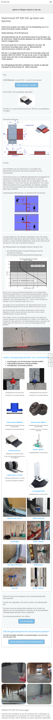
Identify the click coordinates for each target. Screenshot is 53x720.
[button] (50, 2)
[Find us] (50, 364)
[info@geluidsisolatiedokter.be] (50, 360)
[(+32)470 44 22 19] (50, 356)
